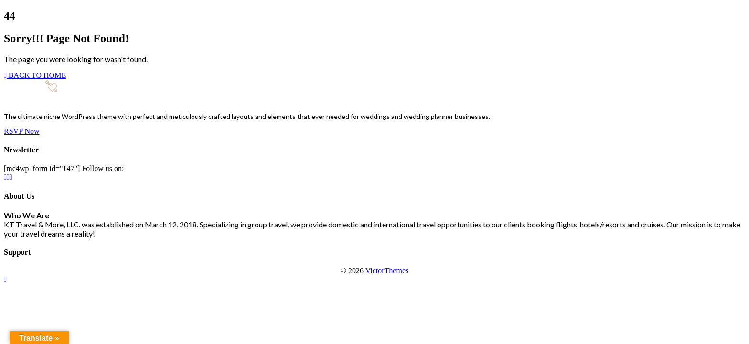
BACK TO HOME (35, 75)
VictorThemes (386, 271)
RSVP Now (22, 131)
